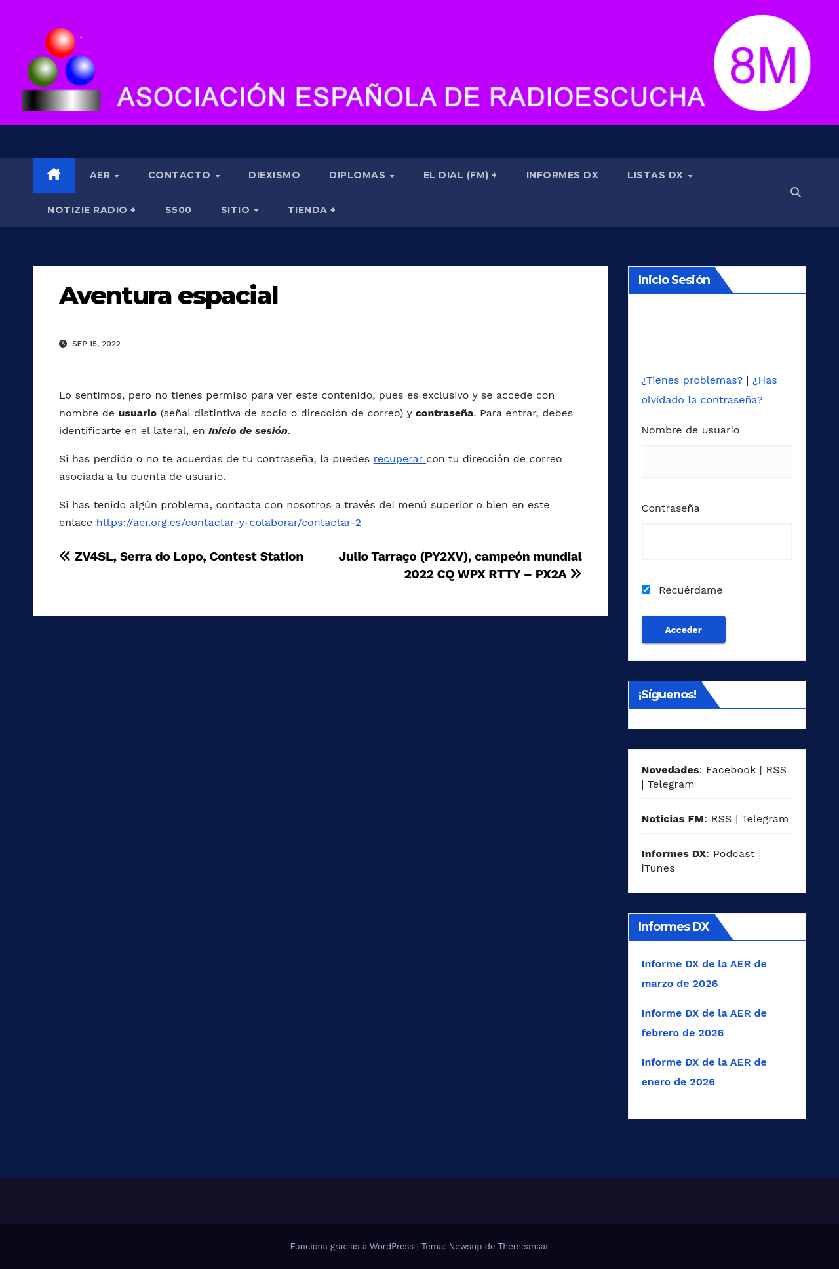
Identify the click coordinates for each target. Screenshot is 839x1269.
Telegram (671, 784)
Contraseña (671, 508)
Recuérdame (682, 590)
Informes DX (562, 175)
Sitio (237, 210)
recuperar (400, 459)
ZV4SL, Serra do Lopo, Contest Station (181, 556)
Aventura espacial (168, 295)
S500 (178, 210)
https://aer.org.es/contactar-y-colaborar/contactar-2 (228, 522)
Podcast (734, 853)
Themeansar (523, 1246)
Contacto (181, 175)
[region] (419, 62)
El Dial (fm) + (460, 175)
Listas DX (656, 175)
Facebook (731, 769)
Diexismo (274, 175)
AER (101, 175)
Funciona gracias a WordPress (353, 1246)
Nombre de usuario (691, 430)
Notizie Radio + (91, 210)
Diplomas (359, 175)
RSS (776, 769)
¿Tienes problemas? (694, 380)
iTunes (658, 868)
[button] (795, 192)
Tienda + (312, 210)
